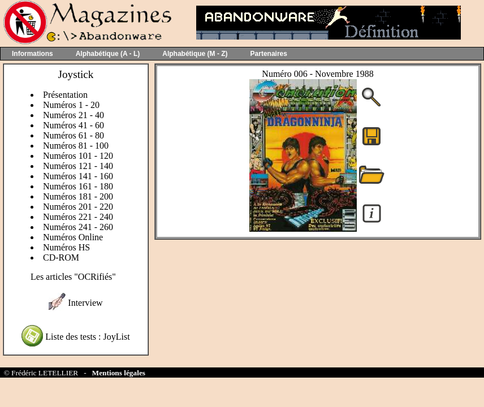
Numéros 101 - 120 (78, 156)
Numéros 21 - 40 (73, 115)
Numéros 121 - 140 (78, 166)
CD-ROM (61, 257)
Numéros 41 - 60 (73, 125)
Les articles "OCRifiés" (73, 277)
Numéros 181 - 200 (78, 196)
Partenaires (268, 54)
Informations (32, 54)
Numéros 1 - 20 (71, 105)
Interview (85, 303)
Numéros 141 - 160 (78, 176)
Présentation (65, 94)
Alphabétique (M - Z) (194, 54)
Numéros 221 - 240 (78, 217)
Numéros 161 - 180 (78, 186)
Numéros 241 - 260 (78, 227)
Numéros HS (66, 247)
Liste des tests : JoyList (87, 336)
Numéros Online (73, 237)
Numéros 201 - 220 (78, 206)
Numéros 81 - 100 (76, 145)
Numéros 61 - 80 (73, 135)
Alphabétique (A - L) (108, 54)
